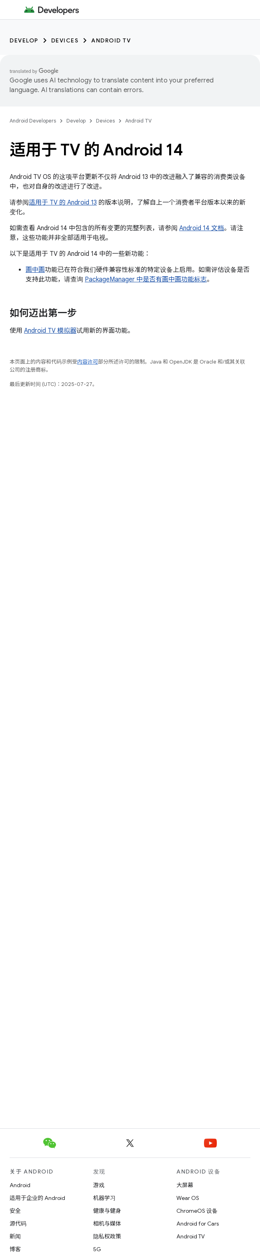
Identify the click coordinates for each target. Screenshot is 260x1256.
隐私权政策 (107, 1236)
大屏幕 (184, 1185)
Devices (65, 40)
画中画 (35, 270)
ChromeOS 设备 (197, 1210)
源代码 (18, 1223)
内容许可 (87, 361)
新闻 (15, 1236)
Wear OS (187, 1198)
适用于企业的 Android (37, 1198)
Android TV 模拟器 (50, 331)
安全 (15, 1210)
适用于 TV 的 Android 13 (63, 203)
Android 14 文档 (201, 228)
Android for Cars (197, 1223)
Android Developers (33, 120)
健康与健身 (107, 1210)
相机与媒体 (107, 1223)
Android (20, 1185)
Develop (24, 40)
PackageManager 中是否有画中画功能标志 (146, 279)
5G (97, 1249)
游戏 (98, 1185)
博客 (15, 1249)
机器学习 (104, 1198)
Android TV (111, 40)
